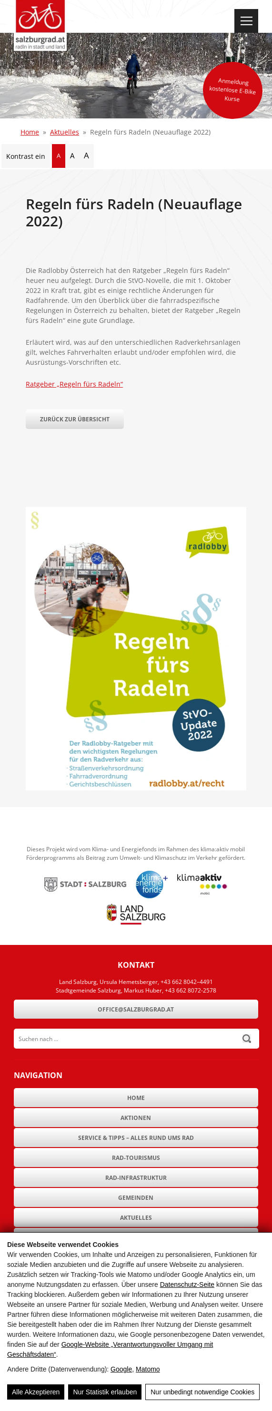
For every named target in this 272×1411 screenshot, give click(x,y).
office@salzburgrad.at (136, 1009)
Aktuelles (64, 131)
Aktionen (136, 1118)
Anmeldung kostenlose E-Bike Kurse (232, 89)
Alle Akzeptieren (36, 1392)
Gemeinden (135, 1198)
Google (121, 1369)
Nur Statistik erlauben (105, 1392)
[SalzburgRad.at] (40, 25)
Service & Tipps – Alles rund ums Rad (136, 1138)
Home (29, 131)
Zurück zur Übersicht (75, 419)
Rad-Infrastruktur (136, 1178)
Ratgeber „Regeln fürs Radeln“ (74, 384)
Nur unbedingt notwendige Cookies (202, 1392)
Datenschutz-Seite (187, 1284)
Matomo (148, 1369)
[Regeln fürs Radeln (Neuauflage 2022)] (136, 787)
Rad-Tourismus (136, 1158)
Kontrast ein (25, 156)
